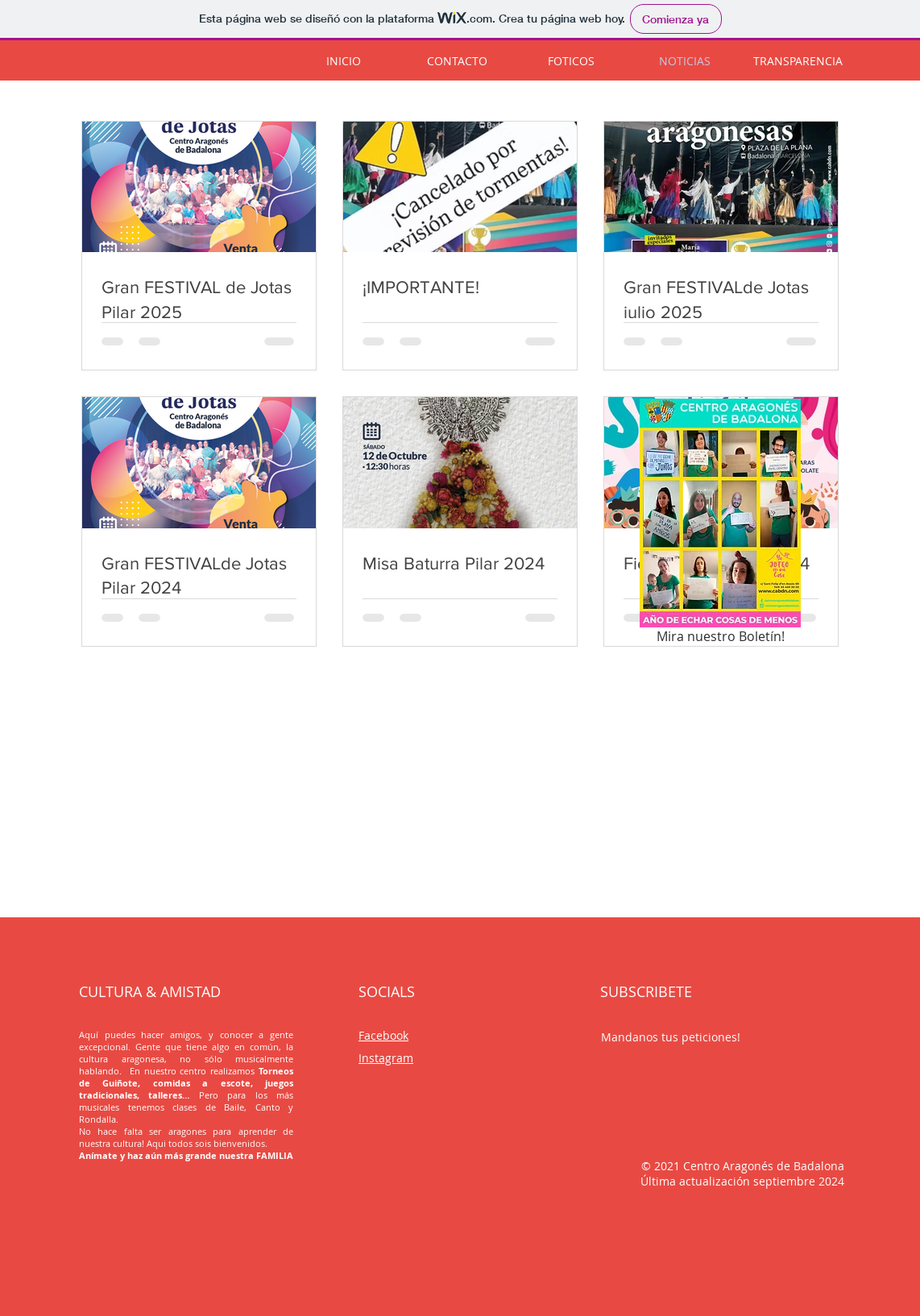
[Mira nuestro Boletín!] (720, 524)
